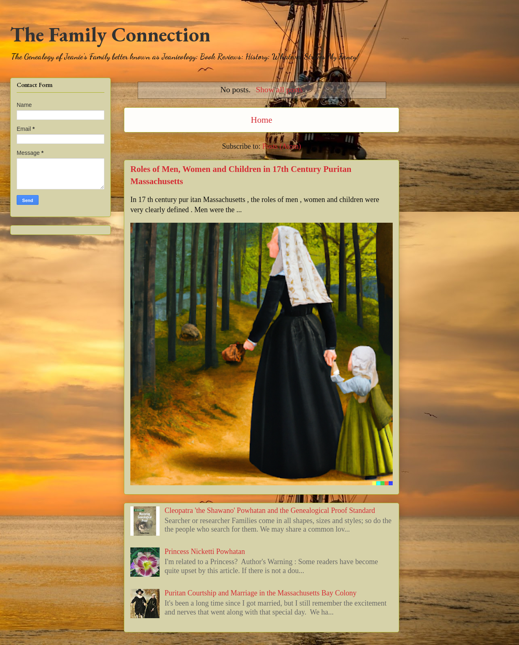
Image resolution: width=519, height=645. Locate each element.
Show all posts (279, 89)
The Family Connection (110, 34)
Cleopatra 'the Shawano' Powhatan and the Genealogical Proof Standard (269, 510)
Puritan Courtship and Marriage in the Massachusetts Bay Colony (260, 593)
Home (261, 120)
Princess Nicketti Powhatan (204, 551)
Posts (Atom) (281, 146)
